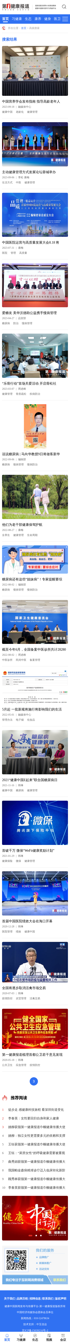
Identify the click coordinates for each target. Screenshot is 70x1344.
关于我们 (9, 1298)
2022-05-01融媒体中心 (16, 714)
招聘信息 (35, 1298)
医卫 (57, 19)
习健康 (17, 19)
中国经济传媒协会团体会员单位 (35, 1312)
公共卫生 (7, 1065)
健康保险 (7, 861)
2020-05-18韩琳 (12, 1060)
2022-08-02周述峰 (14, 654)
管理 (13, 253)
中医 (18, 182)
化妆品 (31, 719)
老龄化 (20, 112)
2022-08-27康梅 (12, 530)
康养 (38, 19)
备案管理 (35, 660)
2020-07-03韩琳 (12, 993)
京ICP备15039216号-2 (35, 1330)
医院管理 (7, 931)
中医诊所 (7, 660)
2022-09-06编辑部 (14, 459)
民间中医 (21, 660)
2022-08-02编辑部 (14, 584)
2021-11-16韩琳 (12, 785)
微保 (18, 861)
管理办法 (7, 719)
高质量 (23, 253)
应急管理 (21, 1065)
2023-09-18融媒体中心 (16, 106)
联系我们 (47, 1298)
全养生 (6, 535)
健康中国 (7, 112)
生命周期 (32, 535)
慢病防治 (32, 464)
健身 (47, 19)
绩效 (18, 931)
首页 (5, 19)
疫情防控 (7, 998)
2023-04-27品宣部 (14, 318)
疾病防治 (35, 394)
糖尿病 (6, 323)
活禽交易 (35, 998)
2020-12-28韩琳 (12, 926)
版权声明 (60, 1298)
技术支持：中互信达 (35, 1324)
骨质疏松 (21, 394)
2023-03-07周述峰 (14, 388)
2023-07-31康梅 (12, 247)
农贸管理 (21, 998)
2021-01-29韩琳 (12, 856)
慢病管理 (27, 323)
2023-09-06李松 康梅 (15, 177)
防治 (15, 323)
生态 (28, 19)
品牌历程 (22, 1298)
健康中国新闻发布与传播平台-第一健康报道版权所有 (35, 1306)
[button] (30, 1235)
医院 (4, 253)
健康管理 (32, 112)
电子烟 (20, 719)
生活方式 (7, 182)
